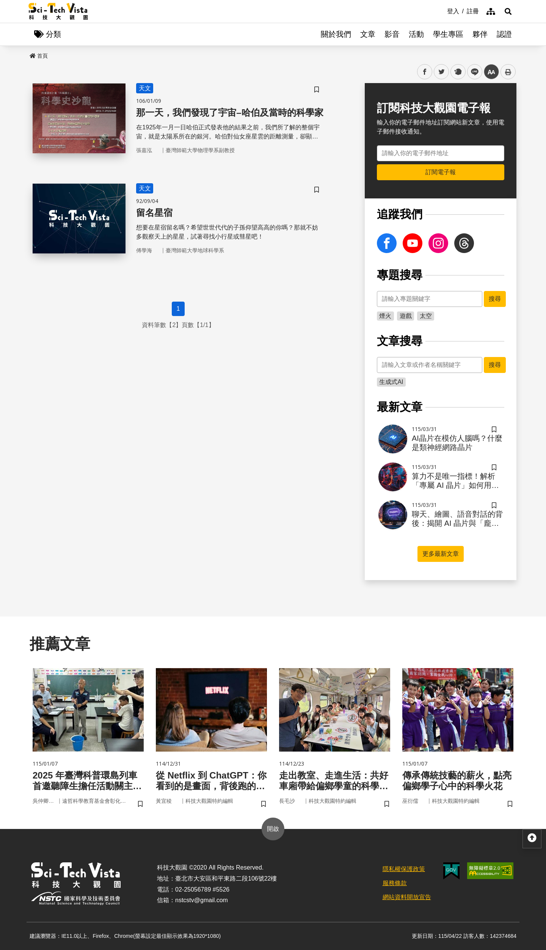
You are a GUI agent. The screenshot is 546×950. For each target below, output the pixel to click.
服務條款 (395, 883)
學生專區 (448, 34)
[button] (508, 11)
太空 (426, 316)
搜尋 (495, 299)
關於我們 (336, 34)
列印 (508, 71)
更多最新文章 (440, 553)
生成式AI (391, 382)
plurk (457, 72)
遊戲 (406, 316)
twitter (441, 72)
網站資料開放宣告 (407, 897)
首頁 (39, 56)
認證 (504, 34)
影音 (392, 34)
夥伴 (480, 34)
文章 (367, 34)
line (472, 72)
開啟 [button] (273, 829)
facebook (424, 72)
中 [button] (491, 72)
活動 (416, 34)
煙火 (385, 316)
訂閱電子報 (440, 172)
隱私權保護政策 (404, 869)
